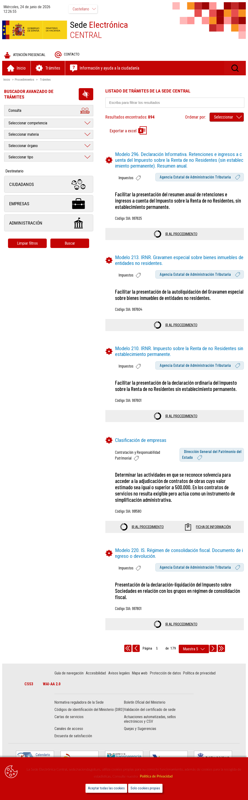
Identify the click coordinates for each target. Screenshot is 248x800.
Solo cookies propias (145, 788)
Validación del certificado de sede (150, 710)
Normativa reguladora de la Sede (79, 703)
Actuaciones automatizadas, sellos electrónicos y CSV (150, 724)
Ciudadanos (48, 184)
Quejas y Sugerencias (140, 733)
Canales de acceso (69, 733)
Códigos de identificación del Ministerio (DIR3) (84, 712)
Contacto (67, 55)
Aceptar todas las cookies (106, 788)
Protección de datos (165, 673)
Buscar (70, 243)
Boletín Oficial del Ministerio (144, 703)
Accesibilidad (96, 673)
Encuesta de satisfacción (73, 741)
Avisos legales (119, 673)
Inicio (7, 80)
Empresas (48, 203)
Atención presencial (25, 55)
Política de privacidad (199, 673)
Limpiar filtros (27, 243)
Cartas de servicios (69, 722)
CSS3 (29, 684)
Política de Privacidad (156, 776)
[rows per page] (194, 649)
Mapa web (140, 673)
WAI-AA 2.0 (52, 684)
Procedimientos (24, 80)
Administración (48, 223)
